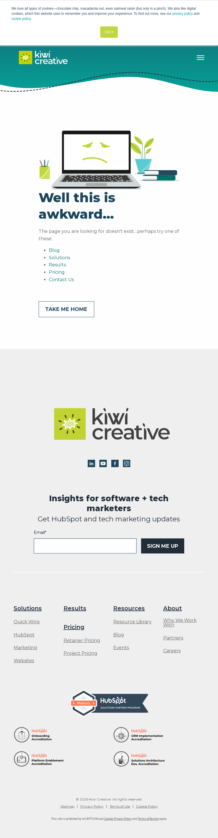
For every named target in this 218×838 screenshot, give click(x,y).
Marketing (25, 647)
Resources (129, 608)
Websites (24, 661)
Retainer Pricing (82, 640)
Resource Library (132, 622)
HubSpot (24, 635)
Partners (173, 638)
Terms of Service (148, 818)
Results (57, 265)
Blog (54, 250)
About (172, 608)
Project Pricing (80, 653)
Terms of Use (120, 806)
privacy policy (182, 14)
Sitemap (67, 806)
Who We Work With (180, 622)
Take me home (66, 309)
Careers (172, 651)
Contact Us (61, 279)
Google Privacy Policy (118, 818)
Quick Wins (26, 622)
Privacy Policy (92, 806)
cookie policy (21, 19)
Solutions (59, 257)
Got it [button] (109, 32)
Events (121, 647)
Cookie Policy (147, 806)
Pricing (57, 272)
